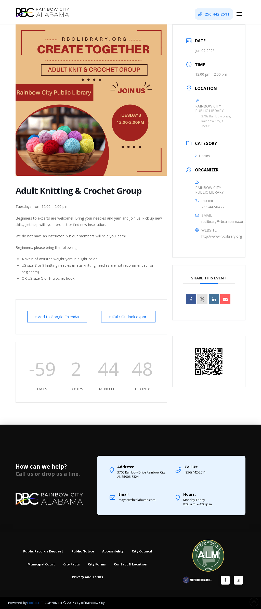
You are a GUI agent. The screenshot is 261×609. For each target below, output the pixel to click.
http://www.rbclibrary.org (221, 236)
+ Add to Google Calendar (57, 316)
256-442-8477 (212, 207)
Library (202, 155)
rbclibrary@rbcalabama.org (223, 221)
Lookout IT (35, 602)
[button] (239, 14)
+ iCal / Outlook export (128, 316)
